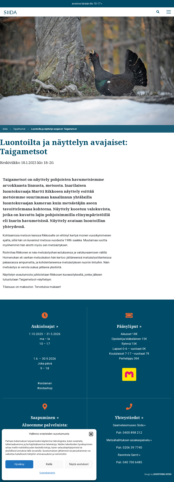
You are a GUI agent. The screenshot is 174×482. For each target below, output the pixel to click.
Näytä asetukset (79, 464)
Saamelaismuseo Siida (128, 425)
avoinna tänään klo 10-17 (86, 3)
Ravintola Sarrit (128, 455)
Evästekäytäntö (47, 473)
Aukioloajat (43, 326)
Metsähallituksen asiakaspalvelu (128, 440)
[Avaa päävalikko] (168, 11)
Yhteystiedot (128, 417)
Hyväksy (19, 464)
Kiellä (49, 464)
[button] (91, 434)
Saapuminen (43, 417)
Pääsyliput (128, 326)
